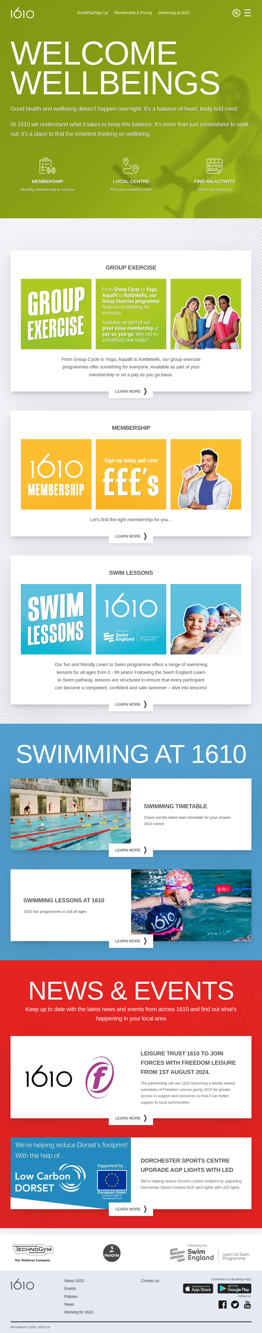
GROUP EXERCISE (131, 267)
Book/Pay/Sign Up (92, 12)
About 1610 (74, 1280)
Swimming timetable (175, 806)
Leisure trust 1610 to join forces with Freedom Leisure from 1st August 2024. (188, 1062)
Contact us (150, 1280)
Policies (70, 1296)
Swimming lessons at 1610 (63, 900)
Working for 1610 (78, 1312)
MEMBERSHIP (131, 428)
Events (70, 1288)
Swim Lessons (131, 572)
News (69, 1304)
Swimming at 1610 (173, 12)
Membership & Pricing (133, 12)
